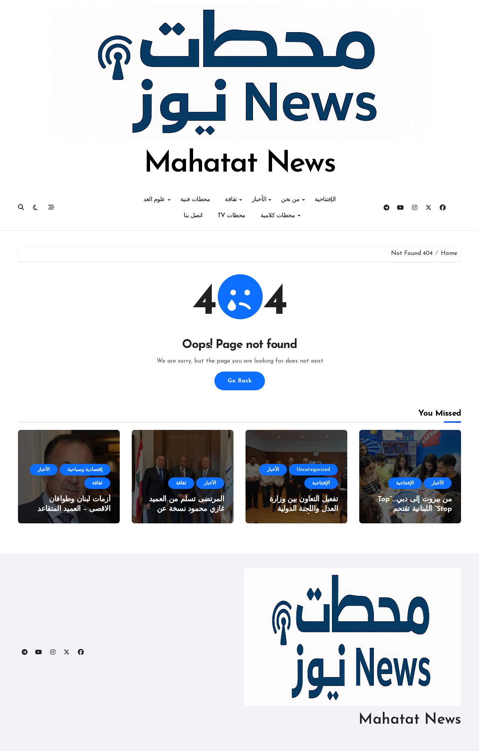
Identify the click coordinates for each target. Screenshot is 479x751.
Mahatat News (239, 164)
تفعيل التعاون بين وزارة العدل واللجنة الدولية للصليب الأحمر (303, 509)
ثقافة (233, 200)
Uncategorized (313, 469)
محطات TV (231, 216)
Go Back (240, 381)
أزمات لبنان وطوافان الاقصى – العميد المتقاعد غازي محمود (73, 509)
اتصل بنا (193, 216)
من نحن (293, 200)
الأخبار (262, 200)
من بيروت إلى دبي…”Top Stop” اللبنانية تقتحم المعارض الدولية (415, 509)
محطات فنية (195, 200)
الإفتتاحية (325, 200)
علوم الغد (157, 200)
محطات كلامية (280, 216)
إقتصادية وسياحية (85, 469)
